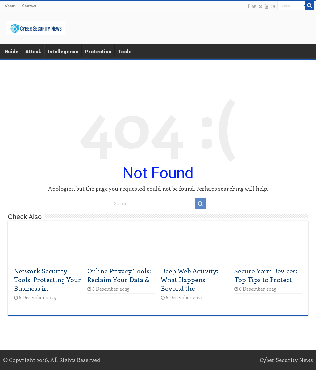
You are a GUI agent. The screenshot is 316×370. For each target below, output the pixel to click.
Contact (29, 5)
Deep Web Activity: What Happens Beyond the (189, 279)
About (10, 5)
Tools (124, 52)
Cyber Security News (286, 360)
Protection (98, 52)
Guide (12, 52)
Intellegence (63, 52)
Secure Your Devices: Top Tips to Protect (265, 275)
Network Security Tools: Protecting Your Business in (47, 279)
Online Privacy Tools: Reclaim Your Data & (119, 275)
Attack (33, 52)
